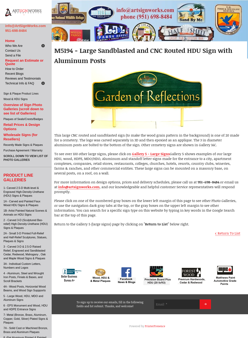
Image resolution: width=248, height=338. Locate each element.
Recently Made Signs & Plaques (23, 144)
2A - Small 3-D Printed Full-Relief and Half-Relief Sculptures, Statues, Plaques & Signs (25, 237)
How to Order (14, 69)
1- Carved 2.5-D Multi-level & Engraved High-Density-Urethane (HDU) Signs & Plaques (23, 191)
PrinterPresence (155, 326)
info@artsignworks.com (79, 186)
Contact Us (12, 50)
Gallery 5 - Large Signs (151, 153)
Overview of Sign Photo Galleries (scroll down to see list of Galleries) (23, 109)
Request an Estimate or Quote (24, 62)
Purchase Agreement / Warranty (23, 150)
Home (10, 41)
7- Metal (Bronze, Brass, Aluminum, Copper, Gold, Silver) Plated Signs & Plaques (25, 318)
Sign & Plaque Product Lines (21, 93)
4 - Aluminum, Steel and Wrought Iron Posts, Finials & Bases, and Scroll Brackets (23, 277)
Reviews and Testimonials (23, 78)
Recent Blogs (14, 73)
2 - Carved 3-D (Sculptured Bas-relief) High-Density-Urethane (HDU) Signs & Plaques (25, 224)
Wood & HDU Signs (15, 99)
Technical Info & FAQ (19, 83)
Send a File (13, 55)
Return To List (229, 233)
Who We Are (14, 46)
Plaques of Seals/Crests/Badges (23, 119)
